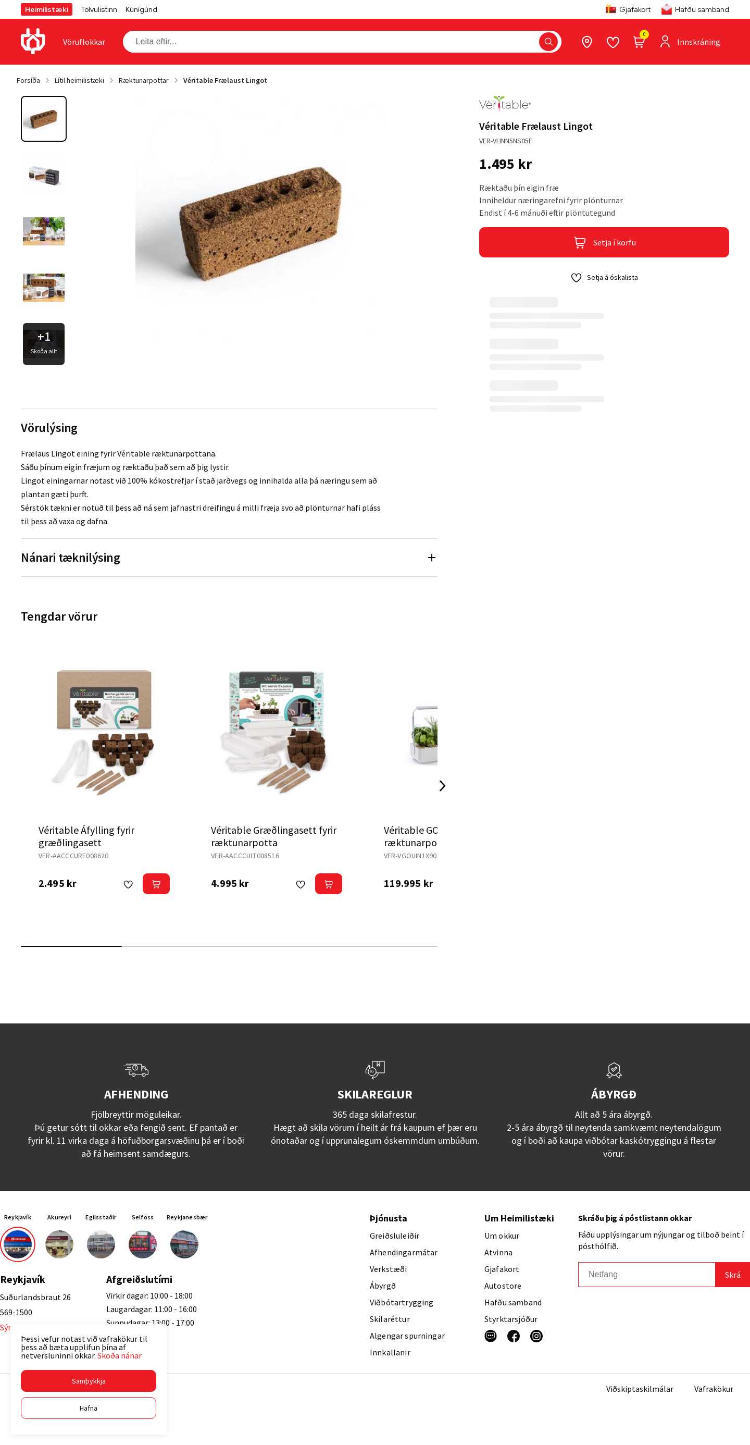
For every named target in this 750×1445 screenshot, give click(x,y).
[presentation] (84, 42)
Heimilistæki (46, 9)
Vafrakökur (713, 1389)
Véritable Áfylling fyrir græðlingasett (86, 836)
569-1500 (16, 1312)
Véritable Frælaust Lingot (225, 80)
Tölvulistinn (99, 9)
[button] (88, 1381)
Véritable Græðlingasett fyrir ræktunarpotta (273, 836)
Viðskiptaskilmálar (639, 1389)
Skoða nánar (119, 1355)
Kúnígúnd (141, 9)
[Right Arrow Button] (442, 786)
